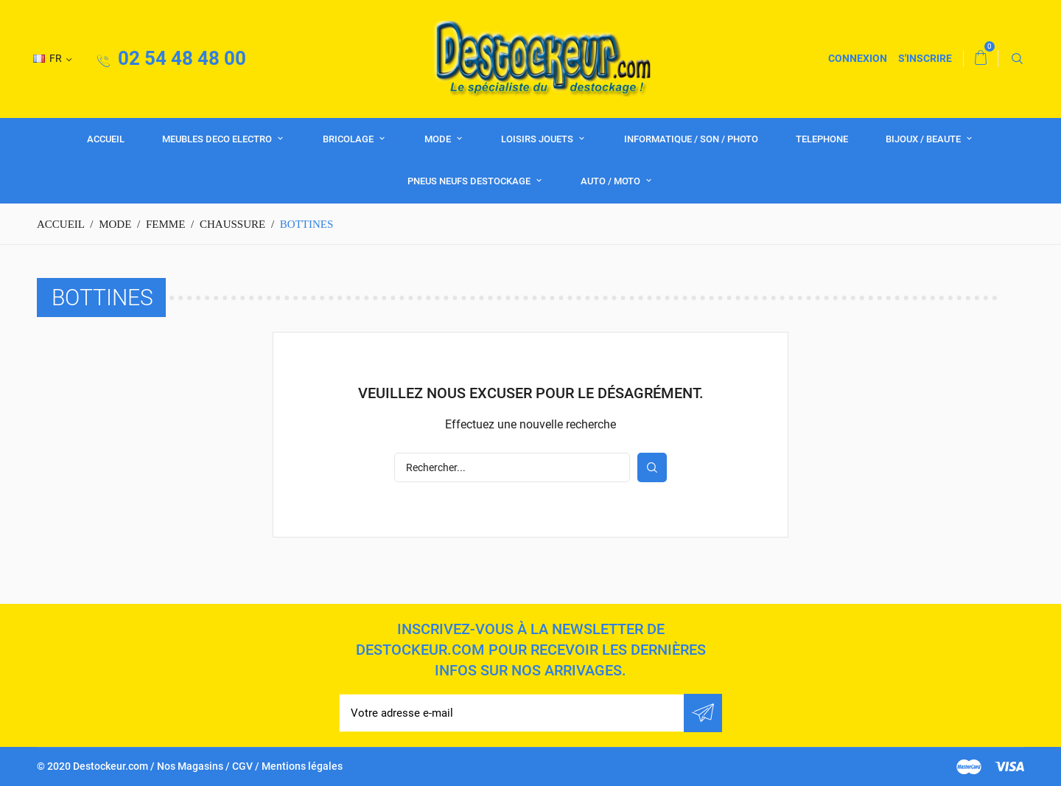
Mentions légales (302, 766)
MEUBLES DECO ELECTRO (218, 139)
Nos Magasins (190, 766)
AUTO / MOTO (611, 181)
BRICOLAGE (349, 139)
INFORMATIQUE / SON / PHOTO (691, 139)
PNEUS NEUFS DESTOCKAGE (470, 181)
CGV (242, 766)
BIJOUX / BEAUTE (924, 139)
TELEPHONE (822, 139)
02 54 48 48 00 (171, 58)
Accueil (106, 139)
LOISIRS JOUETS (538, 139)
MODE (438, 139)
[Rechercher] (512, 467)
